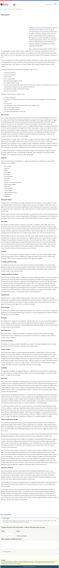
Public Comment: (11, 539)
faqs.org (1, 9)
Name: (3, 531)
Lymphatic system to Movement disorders (15, 9)
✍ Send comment (6, 551)
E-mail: (18, 531)
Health (18, 4)
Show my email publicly (22, 536)
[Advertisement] (29, 21)
